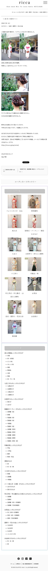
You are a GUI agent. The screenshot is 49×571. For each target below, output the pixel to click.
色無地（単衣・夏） (13, 441)
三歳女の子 (10, 392)
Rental (30, 6)
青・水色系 (10, 358)
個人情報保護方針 (27, 564)
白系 (8, 373)
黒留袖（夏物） (11, 438)
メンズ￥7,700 (11, 534)
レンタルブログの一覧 (13, 191)
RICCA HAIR (38, 6)
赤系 (8, 355)
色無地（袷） (11, 426)
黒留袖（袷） (11, 420)
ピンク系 (9, 361)
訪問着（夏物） (11, 435)
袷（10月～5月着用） (13, 512)
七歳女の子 (10, 386)
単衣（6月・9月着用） (13, 515)
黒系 (8, 376)
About (13, 6)
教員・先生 (10, 457)
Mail (17, 6)
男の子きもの (11, 489)
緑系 (8, 367)
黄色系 (9, 370)
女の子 (9, 405)
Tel (21, 6)
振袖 (8, 415)
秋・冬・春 (10, 467)
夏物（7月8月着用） (13, 518)
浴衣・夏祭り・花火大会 (16, 26)
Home (8, 6)
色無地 (9, 499)
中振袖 (9, 423)
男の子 (9, 402)
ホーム (12, 564)
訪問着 (9, 477)
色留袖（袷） (11, 417)
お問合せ (18, 564)
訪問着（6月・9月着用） (14, 502)
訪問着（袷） (11, 412)
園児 (8, 454)
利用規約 (36, 564)
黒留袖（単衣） (11, 432)
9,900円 (9, 531)
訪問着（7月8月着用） (13, 505)
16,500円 (10, 528)
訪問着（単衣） (11, 429)
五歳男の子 (10, 389)
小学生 (9, 451)
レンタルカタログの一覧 (14, 348)
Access (25, 6)
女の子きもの (11, 486)
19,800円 (10, 525)
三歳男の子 (10, 395)
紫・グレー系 (11, 379)
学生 (8, 448)
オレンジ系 (10, 364)
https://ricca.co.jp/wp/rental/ (10, 145)
